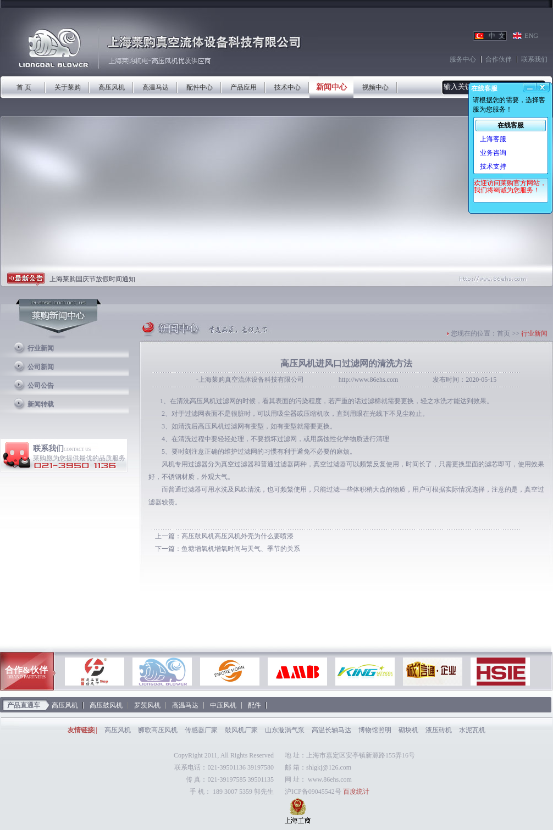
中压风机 (223, 705)
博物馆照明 (374, 730)
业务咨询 (493, 153)
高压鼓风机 (106, 705)
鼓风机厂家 (241, 730)
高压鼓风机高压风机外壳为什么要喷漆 (237, 536)
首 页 (23, 87)
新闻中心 (331, 87)
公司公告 (40, 385)
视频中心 (375, 87)
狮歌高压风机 (158, 730)
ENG (531, 36)
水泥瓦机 (472, 730)
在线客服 (510, 125)
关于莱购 (67, 87)
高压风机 (111, 87)
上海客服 (493, 139)
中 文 (497, 36)
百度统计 (356, 791)
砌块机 (408, 730)
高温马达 (155, 87)
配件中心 (199, 87)
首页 (503, 333)
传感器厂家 (201, 730)
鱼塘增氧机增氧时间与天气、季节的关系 (240, 549)
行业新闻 (40, 348)
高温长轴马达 (331, 730)
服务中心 (463, 59)
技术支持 (493, 166)
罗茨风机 (147, 705)
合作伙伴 (498, 59)
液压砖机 (438, 730)
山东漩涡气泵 (285, 730)
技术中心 (287, 87)
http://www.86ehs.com (369, 379)
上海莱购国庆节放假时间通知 (92, 279)
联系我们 (534, 59)
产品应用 (243, 87)
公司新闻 (40, 367)
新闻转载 (40, 404)
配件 (254, 705)
